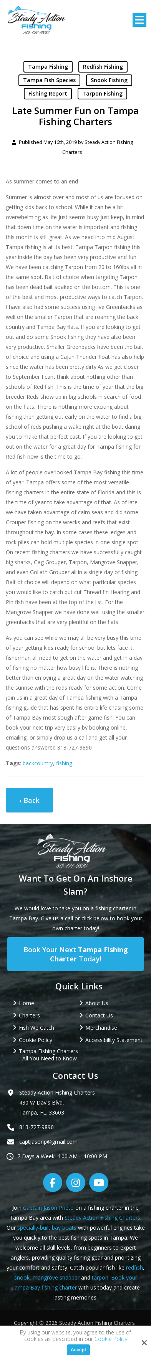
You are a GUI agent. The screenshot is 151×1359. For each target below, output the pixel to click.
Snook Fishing (109, 80)
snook (22, 1277)
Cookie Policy (111, 1339)
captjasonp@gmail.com (48, 1141)
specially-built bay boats (46, 1227)
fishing (64, 763)
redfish (134, 1267)
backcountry (38, 763)
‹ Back (29, 800)
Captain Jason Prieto (48, 1207)
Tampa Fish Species (49, 80)
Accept (78, 1349)
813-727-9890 (36, 1127)
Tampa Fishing (48, 66)
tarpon (100, 1277)
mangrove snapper (56, 1277)
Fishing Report (47, 93)
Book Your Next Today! (75, 954)
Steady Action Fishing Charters (102, 1217)
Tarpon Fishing (102, 93)
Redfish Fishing (103, 66)
